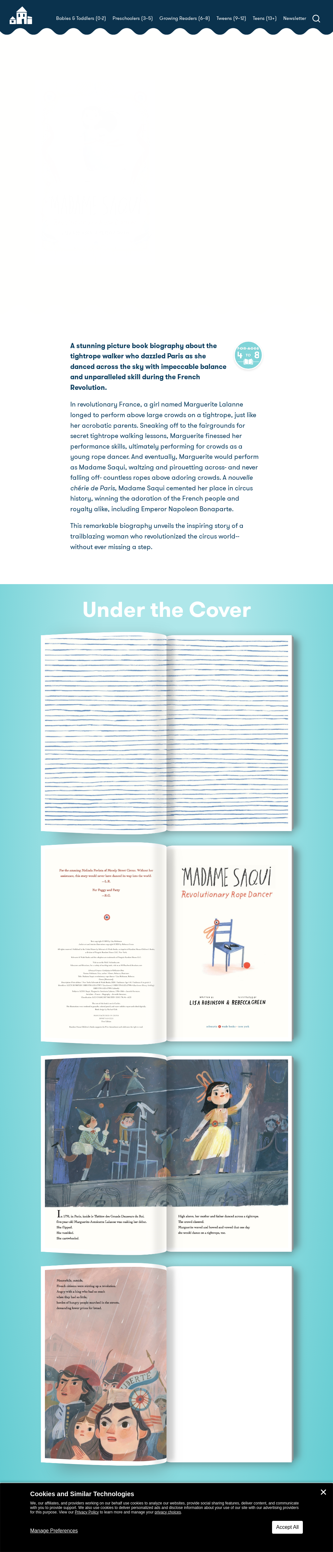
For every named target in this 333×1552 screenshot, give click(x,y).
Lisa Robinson (213, 178)
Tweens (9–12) (231, 18)
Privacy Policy (87, 1512)
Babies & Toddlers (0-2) (81, 18)
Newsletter (294, 18)
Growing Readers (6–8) (184, 18)
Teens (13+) (265, 18)
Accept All (287, 1527)
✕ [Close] (323, 1492)
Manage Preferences (54, 1530)
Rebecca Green (195, 185)
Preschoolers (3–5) (133, 18)
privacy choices (168, 1512)
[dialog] (166, 1517)
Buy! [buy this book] (187, 208)
